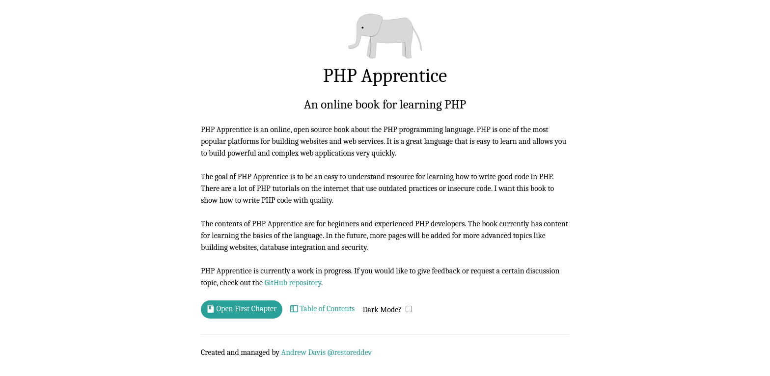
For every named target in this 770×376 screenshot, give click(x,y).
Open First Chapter (241, 309)
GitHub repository (293, 282)
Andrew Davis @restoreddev (326, 352)
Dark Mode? (382, 309)
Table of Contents (322, 309)
